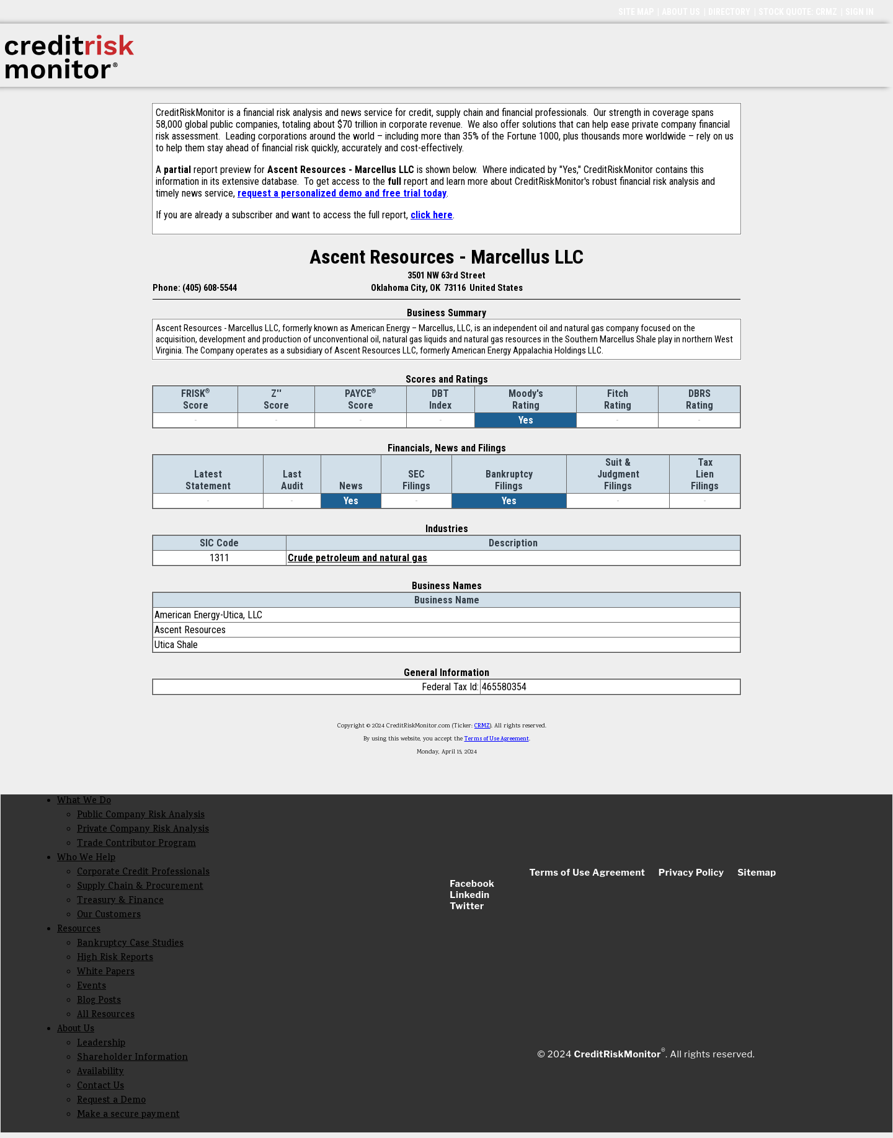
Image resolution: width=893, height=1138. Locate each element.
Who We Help (86, 858)
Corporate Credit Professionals (143, 873)
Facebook (472, 883)
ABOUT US (681, 12)
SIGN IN (859, 12)
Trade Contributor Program (136, 844)
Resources (78, 930)
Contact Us (100, 1087)
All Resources (106, 1015)
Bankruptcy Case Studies (130, 944)
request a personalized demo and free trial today (342, 193)
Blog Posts (99, 1001)
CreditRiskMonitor (617, 1054)
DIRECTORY (729, 12)
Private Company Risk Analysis (143, 830)
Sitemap (756, 872)
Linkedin (469, 894)
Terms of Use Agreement (496, 739)
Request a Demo (111, 1101)
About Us (75, 1030)
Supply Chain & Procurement (140, 887)
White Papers (106, 973)
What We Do (84, 801)
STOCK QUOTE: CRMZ (797, 12)
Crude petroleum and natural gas (357, 558)
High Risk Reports (115, 958)
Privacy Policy (691, 872)
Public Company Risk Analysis (141, 816)
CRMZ (482, 726)
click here (432, 215)
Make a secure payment (128, 1115)
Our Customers (109, 916)
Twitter (467, 906)
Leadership (101, 1044)
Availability (100, 1072)
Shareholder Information (132, 1058)
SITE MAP (636, 12)
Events (91, 987)
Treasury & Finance (120, 901)
